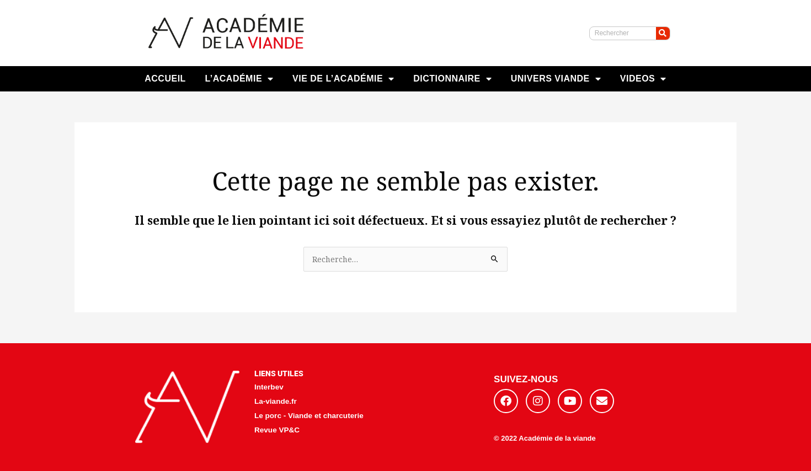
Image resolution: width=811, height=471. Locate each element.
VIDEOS (643, 79)
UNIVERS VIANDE (556, 79)
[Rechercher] (663, 33)
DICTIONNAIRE (452, 79)
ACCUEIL (165, 78)
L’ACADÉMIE (239, 79)
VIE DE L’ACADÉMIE (343, 79)
